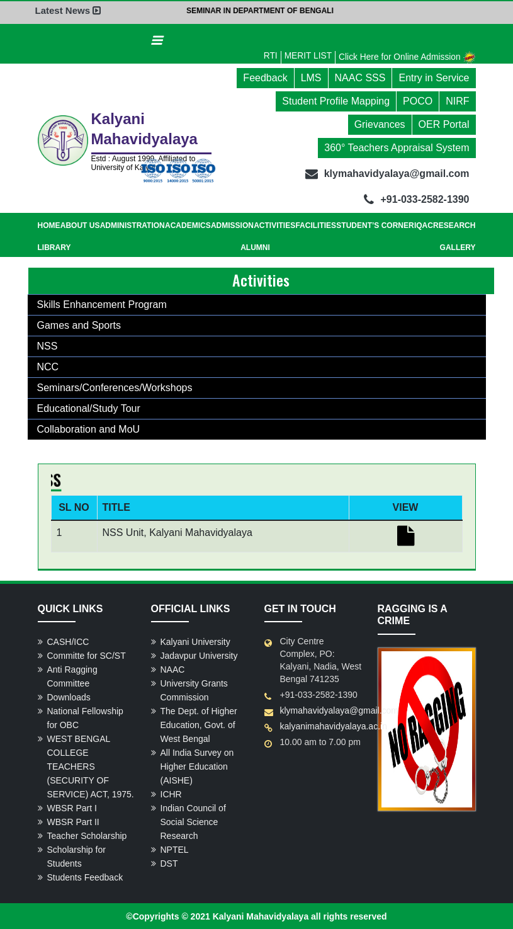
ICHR (171, 794)
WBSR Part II (73, 821)
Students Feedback (85, 877)
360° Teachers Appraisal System (396, 147)
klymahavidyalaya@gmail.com (339, 710)
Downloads (69, 697)
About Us (80, 224)
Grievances (379, 123)
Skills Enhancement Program (102, 304)
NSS (47, 345)
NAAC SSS (360, 77)
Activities (274, 224)
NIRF (457, 100)
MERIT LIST (305, 55)
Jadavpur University (199, 655)
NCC (48, 366)
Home (49, 224)
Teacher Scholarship (87, 835)
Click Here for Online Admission (406, 56)
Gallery (458, 246)
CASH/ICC (68, 641)
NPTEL (175, 849)
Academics (188, 224)
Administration (132, 224)
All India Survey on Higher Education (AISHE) (197, 766)
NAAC (173, 669)
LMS (311, 77)
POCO (417, 100)
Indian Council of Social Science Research (193, 821)
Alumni (255, 246)
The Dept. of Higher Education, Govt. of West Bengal (199, 724)
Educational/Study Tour (88, 407)
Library (54, 246)
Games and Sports (79, 324)
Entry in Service (433, 77)
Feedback (265, 77)
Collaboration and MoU (88, 428)
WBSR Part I (72, 807)
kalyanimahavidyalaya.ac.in (333, 726)
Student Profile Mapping (336, 100)
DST (169, 863)
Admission (232, 224)
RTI (267, 55)
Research (454, 224)
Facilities (315, 224)
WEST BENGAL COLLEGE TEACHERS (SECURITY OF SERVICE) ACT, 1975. (90, 766)
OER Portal (444, 123)
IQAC (423, 224)
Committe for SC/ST (86, 655)
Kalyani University (195, 641)
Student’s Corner (375, 224)
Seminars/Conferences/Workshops (115, 387)
